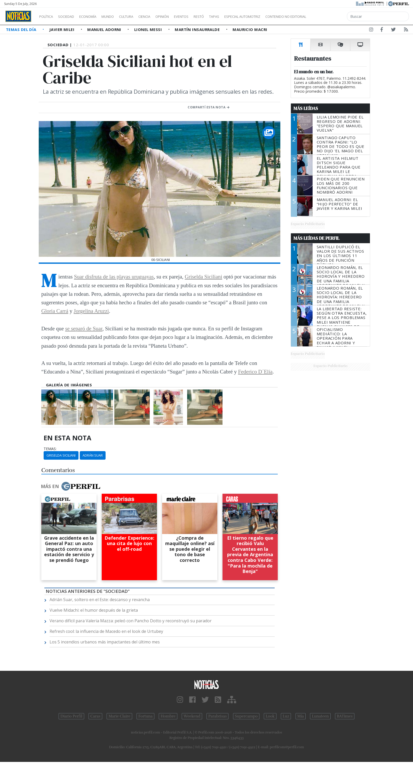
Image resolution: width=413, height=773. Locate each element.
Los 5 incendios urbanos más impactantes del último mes (105, 642)
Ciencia (162, 16)
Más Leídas (305, 108)
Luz (286, 716)
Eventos (206, 16)
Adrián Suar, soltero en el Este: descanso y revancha (100, 599)
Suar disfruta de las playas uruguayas (114, 277)
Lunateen (320, 716)
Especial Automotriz (277, 16)
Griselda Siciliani (203, 277)
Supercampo (246, 716)
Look (270, 716)
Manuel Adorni (104, 29)
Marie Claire (119, 716)
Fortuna (145, 716)
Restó (226, 16)
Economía (96, 16)
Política (48, 16)
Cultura (141, 16)
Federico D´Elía (255, 371)
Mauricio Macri (250, 29)
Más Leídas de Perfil (316, 238)
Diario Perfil (71, 716)
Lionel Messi (148, 29)
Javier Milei (62, 29)
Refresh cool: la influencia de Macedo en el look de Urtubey (106, 631)
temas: (50, 449)
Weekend (192, 716)
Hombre (168, 716)
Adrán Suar (93, 455)
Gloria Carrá (54, 311)
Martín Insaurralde (198, 29)
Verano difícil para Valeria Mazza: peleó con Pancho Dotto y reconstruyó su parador (131, 621)
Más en (70, 486)
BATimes (345, 716)
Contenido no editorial (330, 16)
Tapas (243, 16)
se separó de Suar (83, 328)
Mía (300, 716)
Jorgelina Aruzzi (91, 311)
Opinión (183, 16)
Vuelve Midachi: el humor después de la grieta (94, 610)
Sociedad (71, 16)
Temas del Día (21, 29)
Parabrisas (217, 716)
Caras (95, 716)
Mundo (119, 16)
